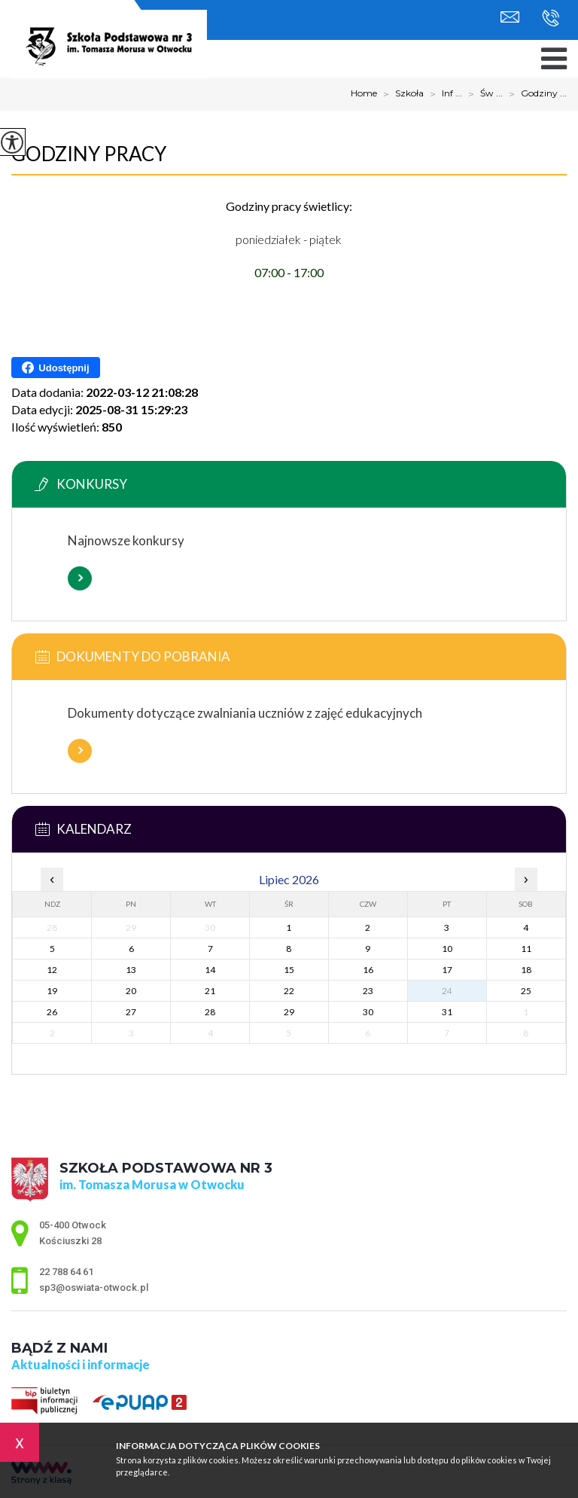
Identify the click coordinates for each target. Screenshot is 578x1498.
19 (52, 990)
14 (210, 969)
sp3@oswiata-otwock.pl (509, 17)
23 (368, 990)
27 (131, 1011)
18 (526, 969)
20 (131, 990)
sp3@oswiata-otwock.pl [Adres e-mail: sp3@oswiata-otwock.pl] (93, 1287)
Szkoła (400, 94)
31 (447, 1011)
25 (526, 990)
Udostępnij (55, 368)
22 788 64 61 (550, 18)
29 (289, 1011)
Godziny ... (535, 94)
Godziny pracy (88, 154)
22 (289, 990)
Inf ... (443, 94)
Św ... (482, 94)
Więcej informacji (80, 578)
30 (368, 1011)
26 (52, 1011)
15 (289, 969)
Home (364, 93)
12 (52, 969)
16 (368, 969)
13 (131, 969)
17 (447, 969)
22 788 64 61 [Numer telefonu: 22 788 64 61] (66, 1271)
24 (447, 990)
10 (447, 948)
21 (210, 990)
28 (210, 1011)
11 (526, 948)
